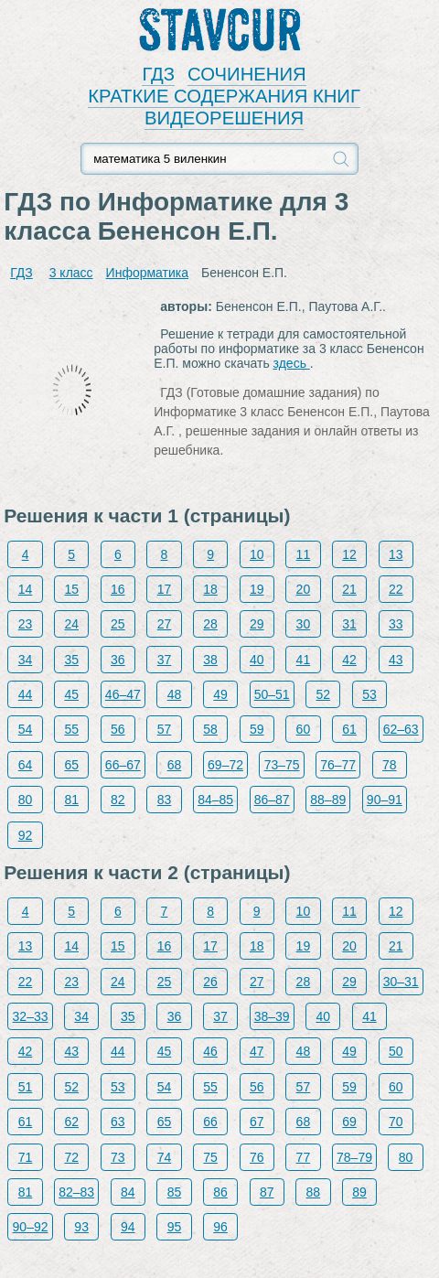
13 (396, 554)
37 (164, 659)
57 (164, 729)
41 (303, 659)
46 (210, 1051)
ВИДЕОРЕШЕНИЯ (224, 118)
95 (174, 1226)
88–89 (328, 799)
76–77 (338, 764)
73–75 (282, 764)
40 (257, 659)
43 (396, 659)
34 (25, 659)
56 (118, 729)
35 (71, 659)
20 (303, 589)
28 (210, 624)
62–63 (401, 729)
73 (118, 1157)
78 (389, 764)
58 (210, 729)
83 (164, 799)
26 (210, 981)
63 (118, 1121)
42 (349, 659)
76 (257, 1157)
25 (118, 624)
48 (174, 694)
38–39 (272, 1016)
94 (128, 1226)
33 (396, 624)
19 (257, 589)
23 (25, 624)
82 (118, 799)
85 (174, 1192)
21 (349, 589)
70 (396, 1121)
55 (71, 729)
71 (25, 1157)
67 (257, 1121)
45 (71, 694)
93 (81, 1226)
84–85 (215, 799)
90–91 (384, 799)
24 (71, 624)
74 (164, 1157)
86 (220, 1192)
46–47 (123, 694)
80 (25, 799)
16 (118, 589)
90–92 (30, 1226)
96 (220, 1226)
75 (210, 1157)
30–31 (401, 981)
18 (210, 589)
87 (267, 1192)
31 (349, 624)
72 (71, 1157)
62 (71, 1121)
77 (303, 1157)
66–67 (123, 764)
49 (220, 694)
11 (303, 554)
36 (118, 659)
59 (257, 729)
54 (25, 729)
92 (25, 835)
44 (25, 694)
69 (349, 1121)
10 (257, 554)
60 (303, 729)
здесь (291, 363)
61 (349, 729)
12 (349, 554)
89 (359, 1192)
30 (303, 624)
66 (210, 1121)
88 (313, 1192)
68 (174, 764)
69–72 (225, 764)
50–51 (272, 694)
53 (369, 694)
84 (128, 1192)
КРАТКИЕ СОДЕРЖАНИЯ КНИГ (224, 96)
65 (71, 764)
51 (25, 1086)
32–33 (30, 1016)
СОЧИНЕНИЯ (246, 74)
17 (164, 589)
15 (71, 589)
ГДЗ (158, 74)
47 (257, 1051)
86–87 (272, 799)
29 (257, 624)
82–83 (76, 1192)
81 (71, 799)
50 (396, 1051)
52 (323, 694)
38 (210, 659)
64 (25, 764)
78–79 (354, 1157)
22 (396, 589)
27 (164, 624)
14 (25, 589)
